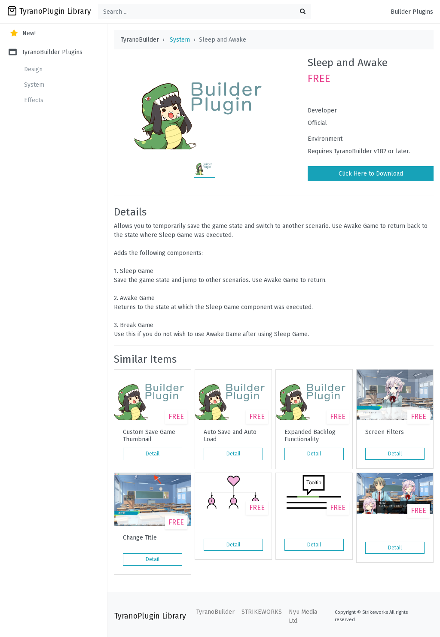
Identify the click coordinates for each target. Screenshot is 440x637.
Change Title (140, 537)
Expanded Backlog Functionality (310, 436)
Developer (322, 110)
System (34, 84)
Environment (325, 139)
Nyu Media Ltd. (303, 616)
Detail (152, 454)
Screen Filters (384, 432)
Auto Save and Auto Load (230, 436)
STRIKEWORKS (261, 612)
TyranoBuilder (215, 612)
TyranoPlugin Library (49, 11)
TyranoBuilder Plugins (45, 52)
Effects (33, 100)
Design (33, 69)
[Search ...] (204, 11)
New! (22, 33)
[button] (414, 375)
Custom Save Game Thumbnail (149, 436)
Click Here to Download (371, 173)
